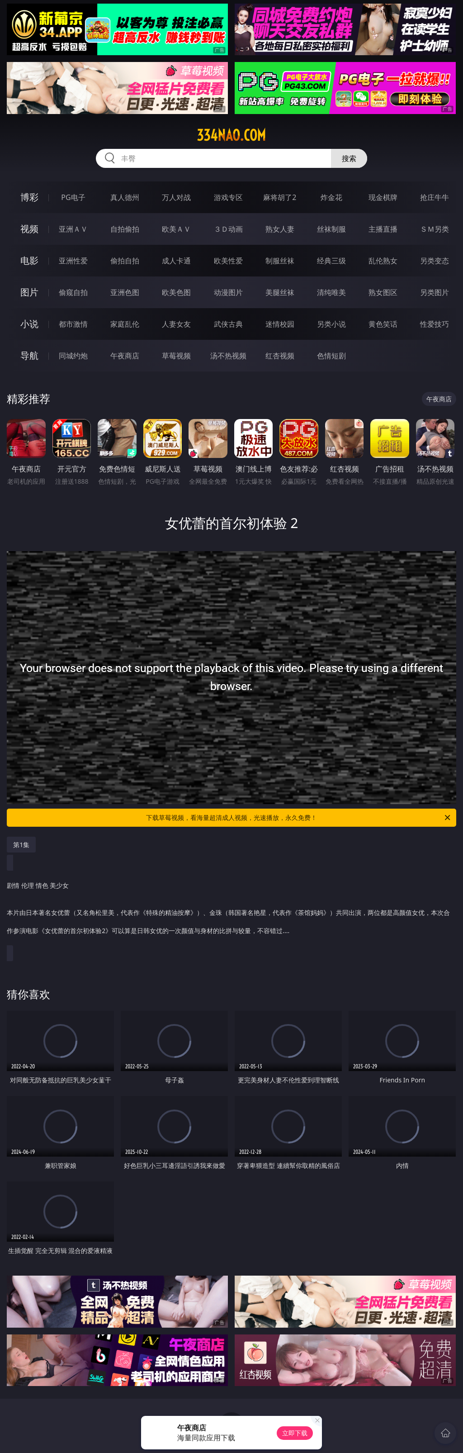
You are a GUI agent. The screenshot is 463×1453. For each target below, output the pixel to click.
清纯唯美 (331, 292)
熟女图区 (383, 292)
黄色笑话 (383, 324)
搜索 (349, 158)
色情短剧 (331, 356)
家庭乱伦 (124, 324)
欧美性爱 (228, 261)
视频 (29, 229)
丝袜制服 (331, 229)
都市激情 (73, 324)
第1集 (21, 844)
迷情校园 (279, 324)
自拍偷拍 (124, 229)
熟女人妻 (279, 229)
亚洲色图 (124, 292)
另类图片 (434, 292)
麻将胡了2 (279, 197)
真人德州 (124, 197)
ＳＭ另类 (434, 229)
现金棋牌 (383, 197)
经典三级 (331, 261)
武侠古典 (228, 324)
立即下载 (294, 1433)
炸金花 (331, 197)
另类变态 (434, 261)
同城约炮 (73, 356)
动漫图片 (228, 292)
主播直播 (383, 229)
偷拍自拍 (124, 261)
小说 (29, 324)
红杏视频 (279, 356)
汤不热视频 (228, 356)
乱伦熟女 (383, 261)
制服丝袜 (279, 261)
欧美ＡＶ (176, 229)
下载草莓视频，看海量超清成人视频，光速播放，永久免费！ (299, 817)
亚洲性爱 (73, 261)
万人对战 (176, 197)
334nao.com (231, 135)
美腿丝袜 (279, 292)
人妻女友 (176, 324)
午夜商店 (124, 356)
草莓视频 (176, 356)
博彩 (29, 197)
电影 (29, 260)
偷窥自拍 (73, 292)
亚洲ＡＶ (73, 229)
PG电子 (73, 197)
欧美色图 (176, 292)
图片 (29, 292)
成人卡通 (176, 261)
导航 (29, 355)
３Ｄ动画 (228, 229)
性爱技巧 (434, 324)
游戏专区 (228, 197)
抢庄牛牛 (434, 197)
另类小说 (331, 324)
